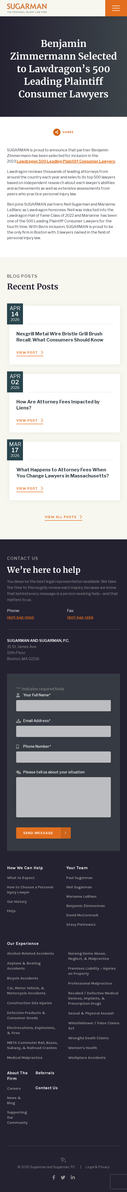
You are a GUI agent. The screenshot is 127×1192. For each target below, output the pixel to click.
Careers (14, 1088)
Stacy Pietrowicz (81, 924)
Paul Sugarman (79, 877)
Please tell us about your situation (54, 772)
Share (68, 132)
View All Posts (60, 517)
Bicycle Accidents (22, 978)
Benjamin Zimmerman (85, 906)
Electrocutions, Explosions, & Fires (31, 1030)
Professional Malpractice (90, 983)
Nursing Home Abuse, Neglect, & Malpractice (88, 956)
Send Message (38, 833)
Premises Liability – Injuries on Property (92, 971)
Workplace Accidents (87, 1057)
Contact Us (46, 1087)
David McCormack (82, 915)
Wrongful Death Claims (88, 1038)
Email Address (37, 721)
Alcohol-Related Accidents (30, 953)
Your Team (77, 867)
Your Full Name (37, 695)
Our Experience (23, 943)
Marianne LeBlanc (81, 896)
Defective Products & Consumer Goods (26, 1015)
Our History (17, 901)
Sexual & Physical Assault (91, 1013)
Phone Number (37, 746)
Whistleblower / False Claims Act (94, 1025)
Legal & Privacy (97, 1167)
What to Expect (21, 877)
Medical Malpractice (24, 1057)
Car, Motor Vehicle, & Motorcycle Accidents (26, 990)
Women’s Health (82, 1048)
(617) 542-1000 (20, 617)
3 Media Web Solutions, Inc (63, 1160)
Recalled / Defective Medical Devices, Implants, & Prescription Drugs (93, 998)
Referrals (44, 1072)
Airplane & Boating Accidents (24, 966)
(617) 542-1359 (80, 617)
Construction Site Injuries (29, 1003)
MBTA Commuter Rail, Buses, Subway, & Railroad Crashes (32, 1045)
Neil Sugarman (79, 887)
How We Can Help (25, 867)
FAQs (11, 911)
